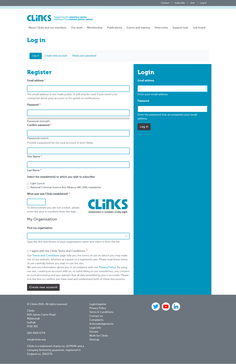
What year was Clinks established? (47, 194)
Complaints (96, 320)
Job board (199, 28)
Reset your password (84, 56)
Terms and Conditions (45, 255)
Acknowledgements (101, 324)
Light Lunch (37, 183)
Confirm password (38, 125)
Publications (114, 28)
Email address (146, 80)
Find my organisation (39, 228)
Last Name (33, 170)
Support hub (180, 28)
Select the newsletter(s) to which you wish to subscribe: (61, 177)
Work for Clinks (98, 336)
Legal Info (95, 328)
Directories (161, 28)
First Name (33, 156)
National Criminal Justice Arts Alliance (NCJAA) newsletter (65, 187)
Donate (93, 332)
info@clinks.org (36, 339)
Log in (203, 3)
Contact (165, 3)
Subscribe (180, 3)
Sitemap (94, 339)
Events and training (138, 28)
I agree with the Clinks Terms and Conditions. (58, 251)
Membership (94, 28)
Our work (76, 28)
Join (192, 3)
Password (143, 101)
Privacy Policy (107, 267)
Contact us (96, 316)
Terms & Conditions (101, 312)
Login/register (97, 304)
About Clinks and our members (47, 28)
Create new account (55, 56)
